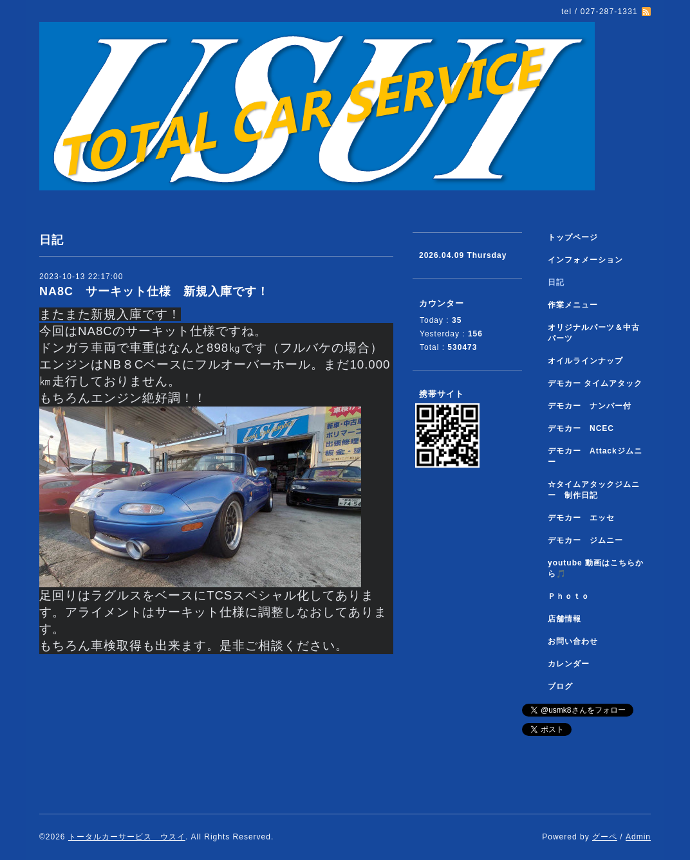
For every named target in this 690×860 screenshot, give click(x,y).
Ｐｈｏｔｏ (569, 596)
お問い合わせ (573, 641)
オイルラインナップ (585, 360)
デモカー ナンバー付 (589, 405)
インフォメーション (585, 259)
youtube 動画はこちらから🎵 (596, 568)
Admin (638, 836)
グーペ (604, 836)
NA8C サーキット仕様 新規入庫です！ (154, 291)
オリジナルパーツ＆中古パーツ (594, 333)
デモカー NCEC (581, 428)
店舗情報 (564, 618)
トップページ (573, 237)
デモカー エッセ (585, 517)
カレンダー (569, 663)
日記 (556, 282)
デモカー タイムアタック (595, 383)
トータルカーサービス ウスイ (126, 836)
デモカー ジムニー (585, 540)
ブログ (560, 686)
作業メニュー (577, 304)
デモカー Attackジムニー (595, 456)
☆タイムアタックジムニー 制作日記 (594, 490)
